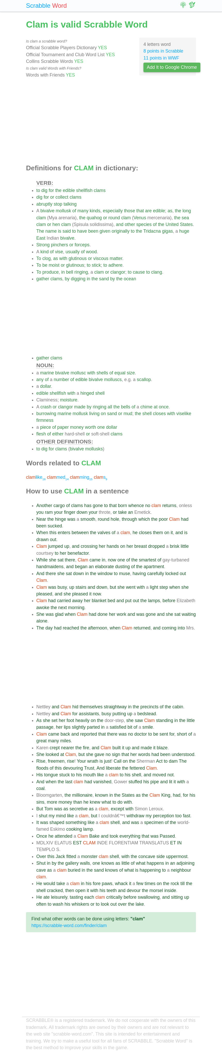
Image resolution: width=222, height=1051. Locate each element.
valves (104, 532)
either (58, 433)
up (67, 546)
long (186, 210)
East (40, 238)
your (58, 512)
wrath (92, 761)
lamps (154, 600)
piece (45, 427)
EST (77, 842)
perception (163, 815)
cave (41, 870)
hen (56, 224)
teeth (112, 890)
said (67, 231)
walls (85, 863)
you (40, 512)
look (105, 904)
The (40, 231)
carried (64, 600)
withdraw (135, 815)
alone (41, 621)
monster (89, 856)
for (51, 190)
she (52, 559)
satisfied (118, 727)
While (42, 559)
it (171, 532)
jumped (55, 546)
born (122, 505)
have (82, 231)
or (52, 197)
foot (70, 720)
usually (72, 251)
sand (104, 278)
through (129, 519)
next (62, 607)
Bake (94, 836)
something (75, 822)
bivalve (47, 210)
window (105, 573)
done (103, 614)
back (65, 734)
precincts (149, 706)
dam (173, 761)
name (51, 231)
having (139, 573)
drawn (42, 539)
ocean (130, 278)
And (40, 573)
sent (163, 734)
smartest (147, 559)
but (113, 587)
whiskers (80, 904)
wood (91, 251)
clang (156, 272)
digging (78, 278)
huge (184, 231)
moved (159, 774)
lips (67, 727)
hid (75, 706)
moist (54, 265)
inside (170, 890)
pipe (154, 781)
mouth (89, 774)
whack (121, 883)
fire (86, 747)
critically (114, 897)
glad (59, 614)
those (129, 210)
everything (129, 836)
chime (146, 406)
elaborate (104, 566)
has (87, 505)
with (63, 258)
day (49, 627)
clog (46, 258)
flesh (41, 433)
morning (76, 607)
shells (102, 372)
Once (41, 836)
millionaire (82, 795)
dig (44, 190)
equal (119, 372)
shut (43, 815)
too (178, 815)
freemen (56, 761)
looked (52, 754)
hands (113, 546)
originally (121, 231)
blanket (99, 600)
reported (88, 734)
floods (42, 768)
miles (65, 740)
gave (99, 754)
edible (69, 190)
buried (74, 870)
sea (185, 217)
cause (139, 272)
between (80, 532)
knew (95, 802)
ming (81, 477)
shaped (56, 822)
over (122, 904)
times (150, 883)
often (41, 904)
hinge (60, 519)
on (103, 413)
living (94, 413)
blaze (162, 747)
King (165, 795)
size (131, 372)
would (49, 883)
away (77, 600)
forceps (82, 244)
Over (41, 856)
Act (159, 761)
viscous (100, 258)
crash (46, 406)
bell (69, 272)
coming (169, 627)
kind (44, 251)
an (130, 512)
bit (129, 727)
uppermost (176, 856)
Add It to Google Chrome (172, 67)
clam (41, 217)
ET (173, 842)
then (69, 890)
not (170, 774)
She (40, 614)
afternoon (97, 627)
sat (60, 559)
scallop (144, 379)
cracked (55, 890)
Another (44, 505)
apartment (154, 566)
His (39, 774)
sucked (55, 525)
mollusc (78, 372)
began (81, 566)
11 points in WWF (161, 58)
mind (61, 815)
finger (69, 512)
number (61, 379)
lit (170, 781)
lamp (88, 829)
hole (115, 519)
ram (49, 512)
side (161, 856)
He (39, 883)
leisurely (59, 897)
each (89, 897)
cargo (59, 505)
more (52, 802)
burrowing (46, 413)
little (185, 546)
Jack (60, 856)
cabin (177, 706)
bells (125, 406)
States (186, 224)
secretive (79, 808)
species (144, 224)
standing (164, 720)
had (184, 519)
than (77, 802)
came (94, 559)
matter (116, 258)
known (101, 795)
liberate (113, 768)
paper (63, 427)
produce (50, 272)
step (163, 587)
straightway (115, 706)
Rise (40, 761)
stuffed (135, 781)
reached (71, 627)
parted (93, 727)
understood (183, 754)
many (82, 210)
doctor (140, 734)
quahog (94, 217)
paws (107, 883)
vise (59, 251)
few (139, 883)
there (70, 559)
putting (119, 713)
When (42, 532)
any (40, 379)
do (120, 802)
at (156, 406)
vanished (102, 781)
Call (117, 761)
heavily (82, 720)
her (102, 546)
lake (139, 904)
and (119, 224)
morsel (156, 890)
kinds (95, 210)
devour (134, 890)
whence (136, 505)
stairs (80, 587)
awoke (42, 607)
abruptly (44, 204)
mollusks (94, 448)
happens (155, 863)
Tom (48, 808)
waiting (189, 614)
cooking (74, 829)
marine (47, 372)
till (183, 883)
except (117, 808)
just (107, 761)
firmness (44, 420)
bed (111, 600)
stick (96, 265)
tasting (76, 897)
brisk (174, 546)
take (122, 512)
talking (70, 204)
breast (140, 546)
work (121, 614)
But (39, 808)
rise (70, 761)
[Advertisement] (111, 121)
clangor (117, 272)
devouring (73, 768)
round (114, 217)
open (80, 890)
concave (146, 856)
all (110, 406)
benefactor (78, 553)
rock (174, 883)
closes (159, 413)
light (154, 587)
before (169, 600)
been (93, 231)
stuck (64, 774)
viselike (183, 413)
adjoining (185, 863)
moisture (68, 399)
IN (179, 842)
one (101, 427)
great (41, 740)
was (71, 519)
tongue (51, 774)
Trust (89, 768)
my (52, 815)
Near (41, 519)
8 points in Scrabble (163, 51)
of (74, 210)
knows (107, 863)
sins (40, 802)
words (144, 754)
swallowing (149, 897)
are (148, 210)
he (135, 532)
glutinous (78, 258)
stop (58, 204)
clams (100, 190)
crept (55, 747)
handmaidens (50, 566)
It (37, 822)
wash (58, 904)
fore (96, 883)
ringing (81, 272)
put (128, 600)
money (77, 427)
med (58, 477)
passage (45, 727)
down (82, 512)
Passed (167, 836)
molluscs (113, 379)
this (52, 532)
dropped (156, 546)
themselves (91, 706)
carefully (155, 573)
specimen (154, 822)
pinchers (59, 244)
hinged (87, 393)
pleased (44, 593)
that (140, 210)
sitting (177, 897)
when (174, 587)
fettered (137, 768)
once (163, 406)
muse (124, 573)
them (158, 532)
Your (81, 761)
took (114, 836)
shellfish (84, 190)
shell (100, 393)
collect (61, 197)
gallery (72, 863)
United (172, 224)
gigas (167, 231)
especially (113, 210)
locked (171, 573)
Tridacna (152, 231)
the (58, 190)
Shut (41, 863)
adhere (115, 265)
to (38, 190)
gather (42, 278)
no (147, 505)
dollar (45, 386)
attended (63, 836)
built (116, 747)
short (182, 734)
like (36, 477)
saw (139, 720)
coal (40, 788)
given (105, 231)
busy (62, 587)
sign (116, 754)
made (80, 406)
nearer (67, 747)
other (130, 224)
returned (142, 627)
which (144, 519)
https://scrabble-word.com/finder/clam (69, 925)
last (68, 781)
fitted (71, 856)
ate (46, 897)
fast (186, 815)
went (130, 587)
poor (163, 519)
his (79, 774)
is (59, 231)
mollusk (63, 210)
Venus (140, 217)
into (181, 627)
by (67, 278)
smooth (87, 519)
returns (169, 505)
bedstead (146, 713)
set (54, 720)
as (170, 210)
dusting (122, 566)
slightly (79, 727)
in (63, 272)
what (106, 802)
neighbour (181, 870)
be (44, 265)
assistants (89, 713)
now (112, 559)
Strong (43, 244)
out (53, 539)
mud (127, 413)
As (39, 720)
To (38, 258)
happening (150, 870)
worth (90, 427)
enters (64, 532)
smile (147, 727)
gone (98, 505)
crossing (89, 546)
